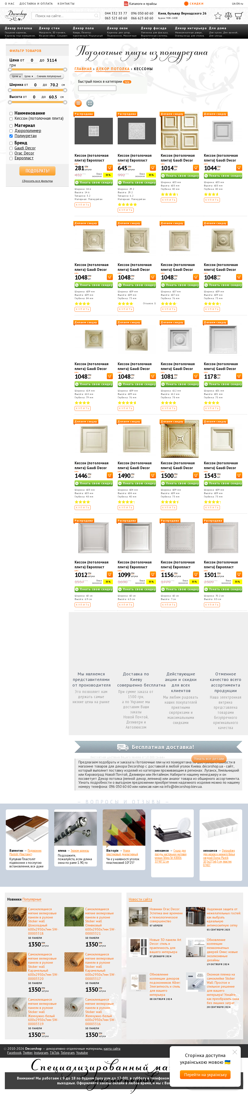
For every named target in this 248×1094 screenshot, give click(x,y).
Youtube (82, 1052)
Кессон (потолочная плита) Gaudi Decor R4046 (178, 369)
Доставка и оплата (36, 3)
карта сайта (112, 1048)
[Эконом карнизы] (75, 828)
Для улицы (215, 35)
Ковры (76, 32)
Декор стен (49, 28)
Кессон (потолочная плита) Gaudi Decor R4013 (91, 468)
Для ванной (230, 32)
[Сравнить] (228, 15)
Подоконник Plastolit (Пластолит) (25, 852)
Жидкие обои (47, 35)
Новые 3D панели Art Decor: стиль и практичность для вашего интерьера (165, 946)
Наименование (30, 113)
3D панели (59, 32)
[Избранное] (218, 15)
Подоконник (114, 35)
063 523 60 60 (116, 18)
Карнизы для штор (118, 32)
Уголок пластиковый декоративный (122, 852)
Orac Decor (24, 153)
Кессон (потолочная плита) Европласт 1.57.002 (135, 567)
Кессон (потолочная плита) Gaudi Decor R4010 (178, 160)
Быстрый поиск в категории (104, 82)
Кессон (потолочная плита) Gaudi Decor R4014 (221, 369)
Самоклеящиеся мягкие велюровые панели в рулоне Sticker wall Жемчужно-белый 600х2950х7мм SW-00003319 (43, 1011)
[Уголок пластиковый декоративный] (124, 828)
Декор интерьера (191, 28)
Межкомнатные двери (188, 32)
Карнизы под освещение (20, 35)
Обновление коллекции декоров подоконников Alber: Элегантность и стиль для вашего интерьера (165, 984)
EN (238, 3)
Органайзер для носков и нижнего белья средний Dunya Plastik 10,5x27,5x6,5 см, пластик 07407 (219, 858)
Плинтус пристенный (82, 34)
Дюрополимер (28, 130)
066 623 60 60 (142, 18)
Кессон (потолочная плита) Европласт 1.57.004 (221, 567)
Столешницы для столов (189, 35)
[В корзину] (110, 168)
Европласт (24, 158)
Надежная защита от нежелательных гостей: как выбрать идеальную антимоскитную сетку (224, 917)
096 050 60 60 (142, 13)
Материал (25, 125)
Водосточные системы (154, 35)
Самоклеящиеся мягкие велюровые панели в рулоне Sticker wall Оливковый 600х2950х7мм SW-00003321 (100, 921)
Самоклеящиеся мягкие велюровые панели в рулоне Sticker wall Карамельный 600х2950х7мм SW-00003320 (43, 966)
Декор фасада (154, 28)
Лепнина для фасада (154, 32)
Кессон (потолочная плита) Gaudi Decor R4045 (178, 269)
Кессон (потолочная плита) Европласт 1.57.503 (135, 160)
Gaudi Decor (25, 148)
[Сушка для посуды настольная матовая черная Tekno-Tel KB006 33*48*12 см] (172, 828)
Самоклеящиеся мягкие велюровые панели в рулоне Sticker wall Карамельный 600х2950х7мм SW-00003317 (100, 966)
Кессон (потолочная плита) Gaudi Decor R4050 (221, 160)
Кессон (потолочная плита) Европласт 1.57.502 (91, 160)
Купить (83, 204)
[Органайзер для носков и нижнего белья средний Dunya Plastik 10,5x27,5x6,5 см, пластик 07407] (221, 828)
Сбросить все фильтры (37, 181)
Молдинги (45, 32)
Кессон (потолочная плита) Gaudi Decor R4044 (135, 269)
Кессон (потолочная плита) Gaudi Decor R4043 (91, 269)
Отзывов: (149, 303)
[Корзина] (239, 15)
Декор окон (117, 28)
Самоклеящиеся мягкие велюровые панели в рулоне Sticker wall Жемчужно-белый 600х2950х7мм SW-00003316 (100, 1011)
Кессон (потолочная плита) (39, 118)
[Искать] (96, 16)
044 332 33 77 (116, 13)
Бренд (21, 143)
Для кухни (215, 32)
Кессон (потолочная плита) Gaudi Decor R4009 (135, 468)
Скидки (193, 3)
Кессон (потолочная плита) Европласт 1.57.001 (91, 567)
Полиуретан (26, 135)
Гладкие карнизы (15, 32)
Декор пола (83, 28)
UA (234, 3)
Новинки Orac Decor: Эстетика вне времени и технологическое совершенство (166, 915)
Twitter (27, 1052)
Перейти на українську (205, 1074)
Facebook (14, 1052)
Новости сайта (140, 899)
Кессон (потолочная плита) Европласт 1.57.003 (178, 567)
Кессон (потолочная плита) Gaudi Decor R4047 (221, 269)
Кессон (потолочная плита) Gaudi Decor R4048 (91, 369)
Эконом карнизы (80, 851)
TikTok (54, 1052)
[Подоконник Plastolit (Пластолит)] (27, 828)
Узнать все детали (209, 758)
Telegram (68, 1052)
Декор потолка (18, 28)
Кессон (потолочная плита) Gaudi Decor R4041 (221, 468)
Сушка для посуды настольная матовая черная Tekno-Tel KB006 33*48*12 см (170, 856)
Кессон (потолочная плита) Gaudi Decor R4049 (135, 369)
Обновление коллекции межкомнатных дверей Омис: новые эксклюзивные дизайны (222, 950)
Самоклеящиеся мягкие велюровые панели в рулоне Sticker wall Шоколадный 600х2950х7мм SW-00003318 (43, 921)
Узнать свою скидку (96, 182)
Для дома (217, 28)
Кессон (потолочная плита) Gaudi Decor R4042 (178, 468)
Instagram (41, 1052)
